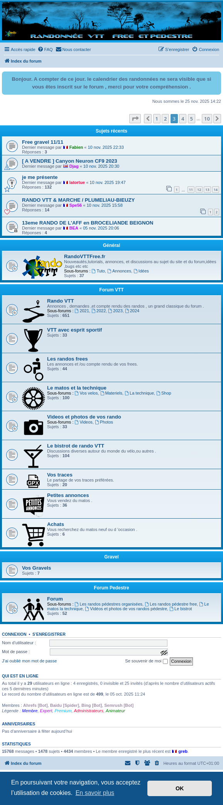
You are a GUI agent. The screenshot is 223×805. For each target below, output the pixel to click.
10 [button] (207, 118)
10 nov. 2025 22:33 (105, 147)
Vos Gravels (36, 568)
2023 (115, 310)
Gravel (111, 557)
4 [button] (182, 118)
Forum (55, 599)
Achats (55, 524)
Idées (141, 271)
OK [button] (180, 788)
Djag (74, 166)
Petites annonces (68, 495)
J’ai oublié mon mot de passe (29, 661)
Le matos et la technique (76, 388)
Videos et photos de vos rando (84, 417)
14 (216, 189)
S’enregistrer (49, 634)
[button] (135, 118)
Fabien (76, 147)
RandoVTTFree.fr (84, 256)
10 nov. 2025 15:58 (104, 205)
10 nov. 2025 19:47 (107, 182)
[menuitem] (45, 49)
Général (111, 245)
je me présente (39, 177)
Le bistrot (180, 608)
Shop (163, 393)
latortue (77, 182)
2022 (98, 310)
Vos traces (60, 475)
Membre (29, 710)
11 (191, 189)
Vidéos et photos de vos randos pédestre (126, 608)
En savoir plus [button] (95, 793)
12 (199, 189)
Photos (104, 422)
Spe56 (75, 205)
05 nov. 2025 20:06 (101, 228)
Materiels (111, 393)
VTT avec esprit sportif (74, 330)
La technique (139, 393)
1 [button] (156, 118)
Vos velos (86, 393)
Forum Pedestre (111, 588)
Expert (46, 710)
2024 (132, 310)
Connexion (14, 634)
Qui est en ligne (20, 676)
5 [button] (191, 118)
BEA (73, 228)
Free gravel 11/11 (42, 142)
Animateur (115, 710)
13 (207, 189)
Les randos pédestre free (171, 604)
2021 (82, 310)
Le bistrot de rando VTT (75, 446)
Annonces (119, 271)
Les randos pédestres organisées (109, 604)
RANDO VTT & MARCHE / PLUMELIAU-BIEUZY (78, 200)
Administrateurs (88, 710)
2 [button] (165, 118)
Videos (84, 422)
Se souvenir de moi (146, 661)
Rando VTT (60, 301)
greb (183, 751)
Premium (62, 710)
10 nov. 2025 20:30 (101, 166)
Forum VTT (111, 290)
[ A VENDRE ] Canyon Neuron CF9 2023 (69, 161)
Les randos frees (67, 359)
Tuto (98, 271)
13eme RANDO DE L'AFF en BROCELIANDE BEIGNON (87, 223)
